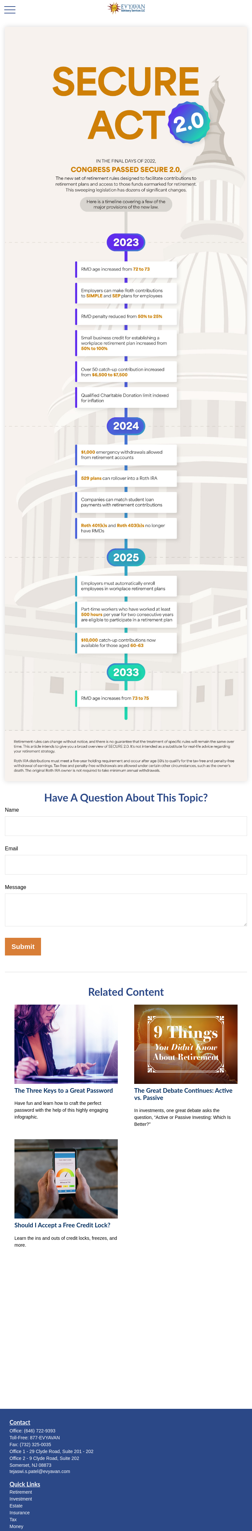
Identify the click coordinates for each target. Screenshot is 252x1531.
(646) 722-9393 (39, 1430)
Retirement (21, 1492)
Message (15, 887)
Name (12, 810)
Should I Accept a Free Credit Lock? (62, 1225)
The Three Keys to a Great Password (63, 1090)
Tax (13, 1519)
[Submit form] (23, 946)
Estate (16, 1505)
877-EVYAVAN (45, 1437)
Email (11, 848)
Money (16, 1526)
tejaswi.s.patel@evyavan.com (40, 1471)
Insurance (20, 1512)
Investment (21, 1499)
